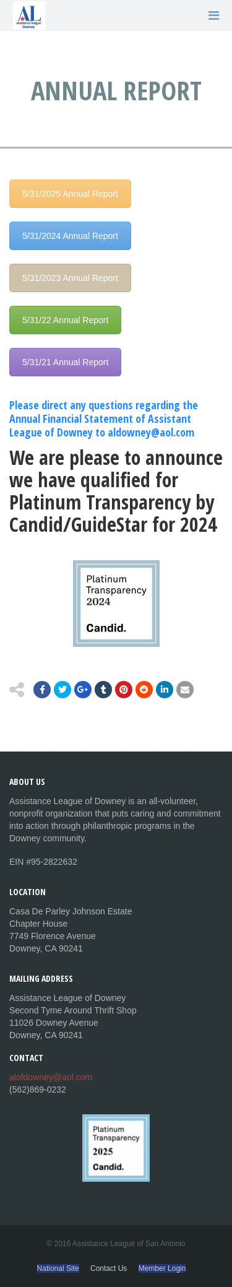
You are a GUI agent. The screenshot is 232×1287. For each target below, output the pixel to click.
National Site (58, 1268)
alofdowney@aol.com (50, 1077)
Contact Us (108, 1268)
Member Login (162, 1268)
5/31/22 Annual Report (65, 320)
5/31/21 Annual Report (65, 362)
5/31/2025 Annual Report (70, 194)
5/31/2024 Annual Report (70, 236)
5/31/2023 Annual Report (70, 278)
